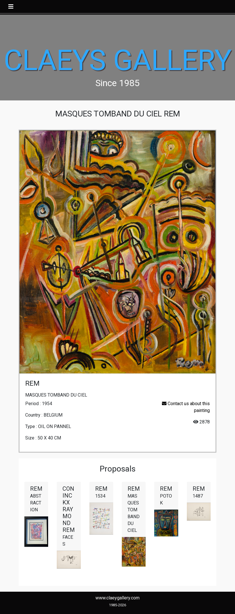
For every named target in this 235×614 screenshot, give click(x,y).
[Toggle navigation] (11, 6)
